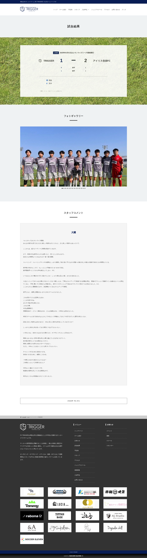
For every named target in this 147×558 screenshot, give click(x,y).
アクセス (107, 9)
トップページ (79, 431)
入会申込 (85, 9)
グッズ (124, 9)
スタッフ (77, 9)
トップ (55, 9)
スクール (109, 440)
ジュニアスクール (96, 9)
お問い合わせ (116, 9)
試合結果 (77, 445)
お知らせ (77, 440)
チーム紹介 (62, 9)
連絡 (108, 436)
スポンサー (110, 445)
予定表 (70, 9)
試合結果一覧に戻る (74, 401)
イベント (109, 431)
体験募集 (77, 470)
